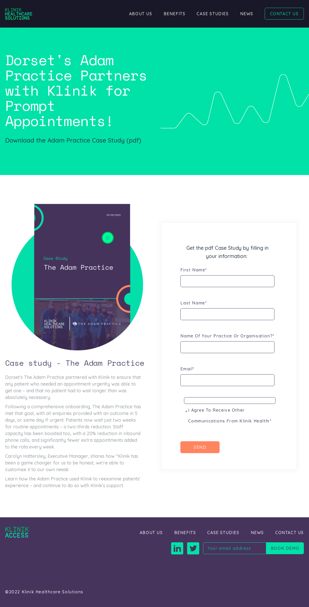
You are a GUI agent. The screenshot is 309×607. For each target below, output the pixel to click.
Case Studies (213, 13)
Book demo (285, 548)
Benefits (175, 13)
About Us (140, 13)
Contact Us (284, 13)
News (246, 13)
